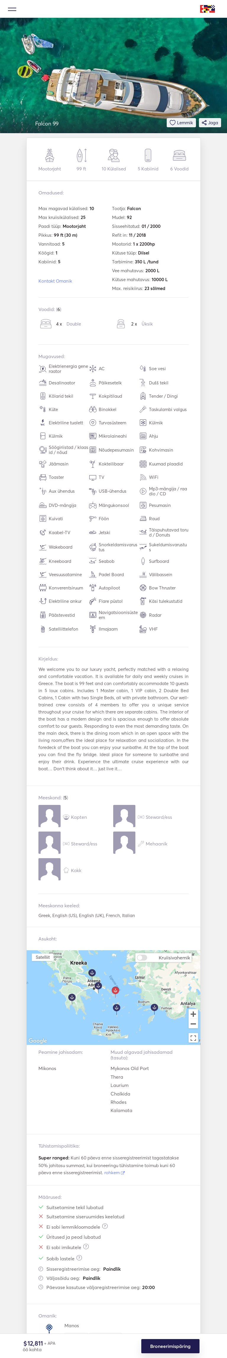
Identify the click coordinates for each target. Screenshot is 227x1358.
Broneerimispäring (170, 1346)
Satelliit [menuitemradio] (43, 957)
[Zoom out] (193, 1024)
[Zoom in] (193, 1014)
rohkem (114, 1172)
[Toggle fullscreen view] (193, 1038)
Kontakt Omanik (55, 281)
